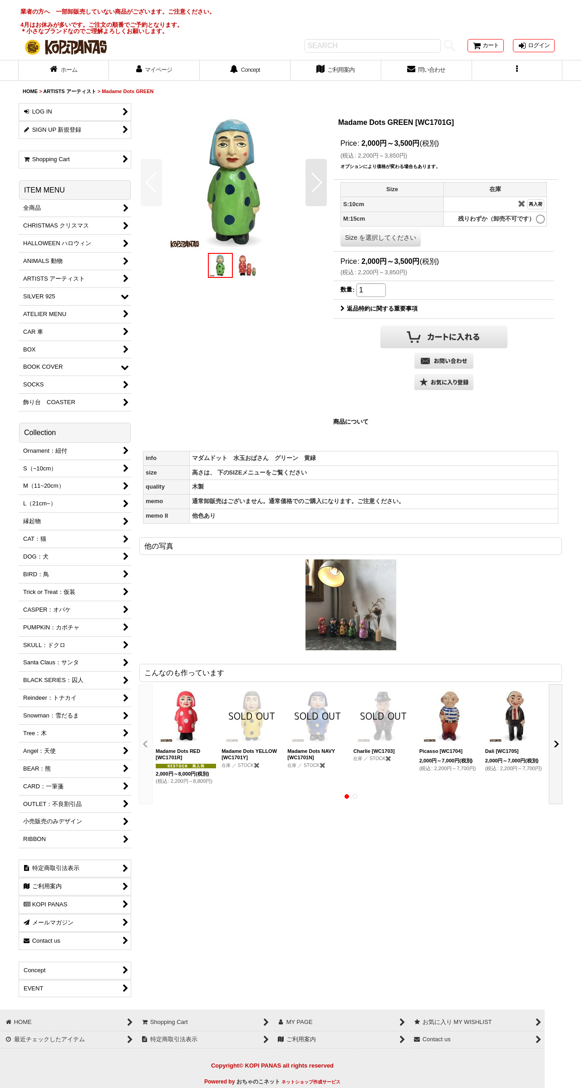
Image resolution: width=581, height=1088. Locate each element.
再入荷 (535, 204)
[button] (517, 70)
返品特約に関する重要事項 (379, 308)
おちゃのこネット (258, 1081)
